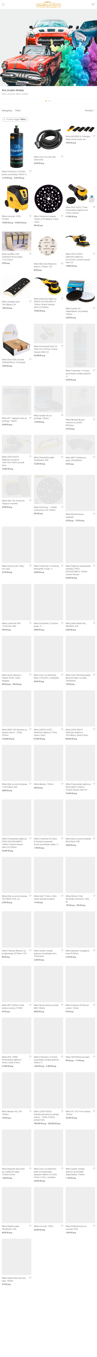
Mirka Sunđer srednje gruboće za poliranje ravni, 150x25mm (45, 969)
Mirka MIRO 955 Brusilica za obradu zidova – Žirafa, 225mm (14, 748)
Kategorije (7, 110)
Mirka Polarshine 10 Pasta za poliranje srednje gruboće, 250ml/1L (46, 1075)
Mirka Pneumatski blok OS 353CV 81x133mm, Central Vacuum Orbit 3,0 (45, 366)
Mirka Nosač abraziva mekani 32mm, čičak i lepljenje (11, 693)
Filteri (18, 110)
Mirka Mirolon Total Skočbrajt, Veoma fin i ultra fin (77, 914)
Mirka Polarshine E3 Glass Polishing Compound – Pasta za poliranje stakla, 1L (46, 857)
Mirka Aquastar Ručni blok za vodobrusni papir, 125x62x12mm (13, 1187)
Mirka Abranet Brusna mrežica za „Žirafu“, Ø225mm (75, 420)
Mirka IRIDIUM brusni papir (78, 1072)
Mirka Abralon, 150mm (44, 799)
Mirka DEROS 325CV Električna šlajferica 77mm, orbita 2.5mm (45, 748)
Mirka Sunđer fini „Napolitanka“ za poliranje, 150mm (77, 311)
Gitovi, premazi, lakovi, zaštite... (15, 94)
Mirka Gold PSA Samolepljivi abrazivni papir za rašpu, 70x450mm (78, 693)
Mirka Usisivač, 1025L (43, 1241)
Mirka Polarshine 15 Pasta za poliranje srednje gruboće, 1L (78, 366)
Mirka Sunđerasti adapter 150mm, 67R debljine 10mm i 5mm (46, 219)
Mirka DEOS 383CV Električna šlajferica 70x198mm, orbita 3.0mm (77, 748)
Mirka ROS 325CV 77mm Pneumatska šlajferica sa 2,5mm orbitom (77, 210)
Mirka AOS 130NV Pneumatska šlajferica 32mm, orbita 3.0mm (11, 1075)
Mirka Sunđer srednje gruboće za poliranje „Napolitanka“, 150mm (75, 1187)
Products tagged (16, 119)
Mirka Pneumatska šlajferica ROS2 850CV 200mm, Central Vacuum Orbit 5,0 (78, 802)
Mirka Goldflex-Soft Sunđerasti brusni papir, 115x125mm (12, 257)
